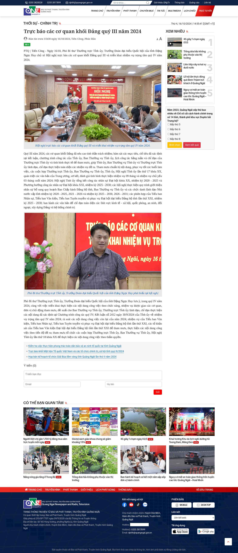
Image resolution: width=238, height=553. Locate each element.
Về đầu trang (204, 489)
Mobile (181, 505)
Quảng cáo (194, 2)
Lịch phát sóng (105, 489)
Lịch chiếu (190, 11)
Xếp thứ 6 (175, 129)
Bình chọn (174, 144)
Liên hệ (207, 2)
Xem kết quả (192, 144)
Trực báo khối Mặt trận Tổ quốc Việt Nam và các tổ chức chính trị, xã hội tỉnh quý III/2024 (76, 351)
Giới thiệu (87, 489)
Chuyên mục (146, 11)
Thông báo (179, 2)
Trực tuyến (205, 11)
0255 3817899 (54, 2)
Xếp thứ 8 (175, 139)
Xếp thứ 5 (175, 124)
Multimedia (174, 11)
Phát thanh (130, 11)
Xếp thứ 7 (175, 134)
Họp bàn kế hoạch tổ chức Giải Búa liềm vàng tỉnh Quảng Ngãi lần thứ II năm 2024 (72, 356)
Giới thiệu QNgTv (162, 2)
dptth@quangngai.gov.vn (81, 2)
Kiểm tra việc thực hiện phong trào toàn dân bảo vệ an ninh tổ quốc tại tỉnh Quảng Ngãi (74, 346)
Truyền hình (113, 11)
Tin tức (160, 11)
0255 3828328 (35, 2)
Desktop (204, 505)
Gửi (158, 392)
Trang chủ (97, 11)
